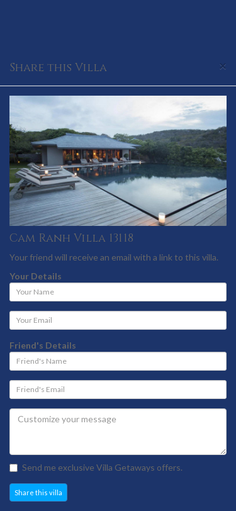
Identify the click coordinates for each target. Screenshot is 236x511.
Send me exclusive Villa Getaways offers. (96, 467)
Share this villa (38, 492)
